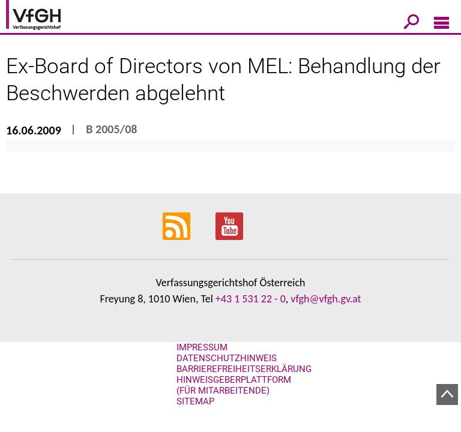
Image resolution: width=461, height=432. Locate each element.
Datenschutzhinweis (226, 358)
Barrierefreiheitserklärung (244, 369)
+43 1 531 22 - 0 (250, 298)
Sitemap (195, 401)
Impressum (201, 347)
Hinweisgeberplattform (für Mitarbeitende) (233, 385)
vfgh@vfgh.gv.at (326, 298)
